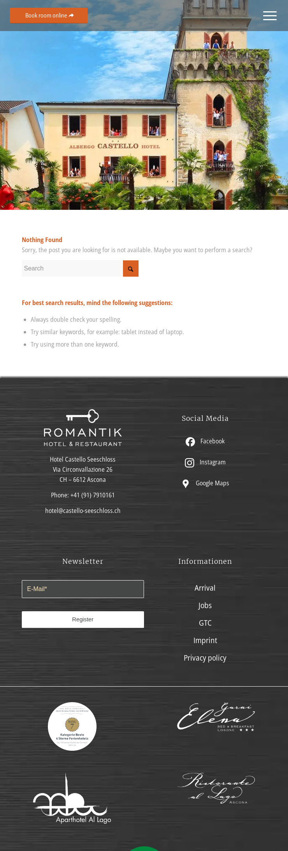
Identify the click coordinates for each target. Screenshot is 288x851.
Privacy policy (205, 657)
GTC (205, 622)
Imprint (205, 640)
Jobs (205, 605)
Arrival (205, 587)
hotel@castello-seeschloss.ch (83, 510)
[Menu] (267, 15)
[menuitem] (267, 15)
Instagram (205, 462)
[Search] (80, 268)
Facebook (205, 441)
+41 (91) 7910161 (92, 495)
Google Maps (205, 483)
